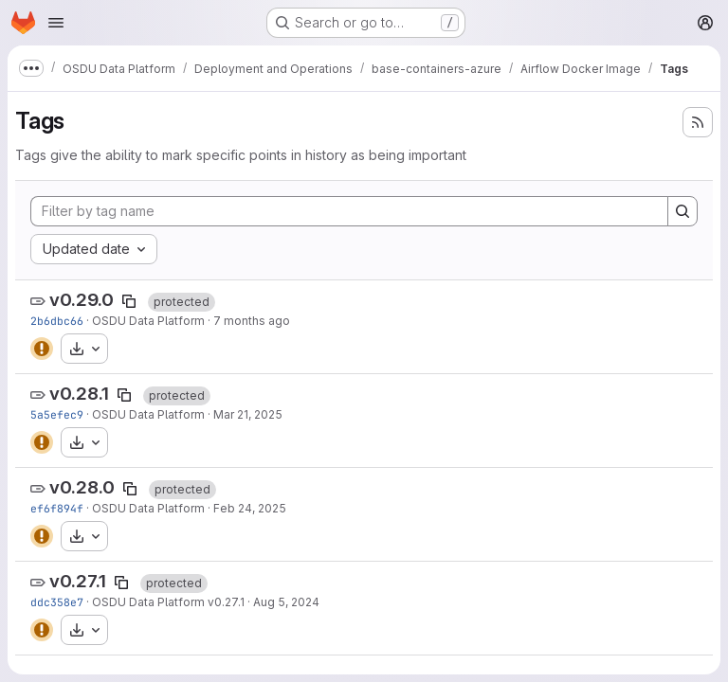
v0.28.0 (82, 487)
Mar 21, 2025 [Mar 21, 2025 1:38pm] (247, 414)
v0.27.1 (77, 581)
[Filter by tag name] (349, 211)
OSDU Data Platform (148, 321)
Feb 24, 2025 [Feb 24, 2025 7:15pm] (249, 508)
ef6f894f (56, 508)
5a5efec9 (56, 414)
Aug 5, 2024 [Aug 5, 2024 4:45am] (286, 602)
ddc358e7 (56, 602)
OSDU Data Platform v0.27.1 (168, 602)
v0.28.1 (79, 393)
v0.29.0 (81, 300)
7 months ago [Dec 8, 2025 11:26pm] (251, 321)
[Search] (682, 211)
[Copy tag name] (129, 301)
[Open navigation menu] (56, 23)
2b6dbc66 (56, 321)
